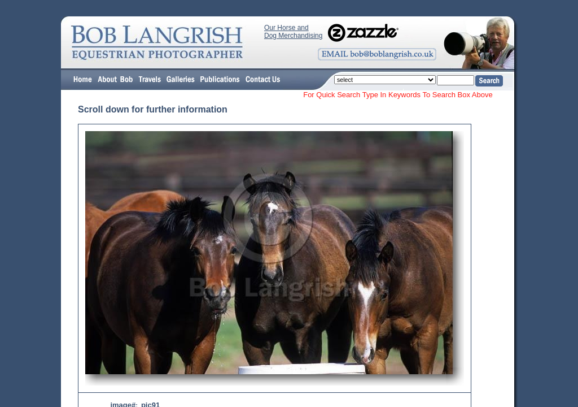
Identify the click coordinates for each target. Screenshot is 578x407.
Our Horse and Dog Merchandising (293, 32)
